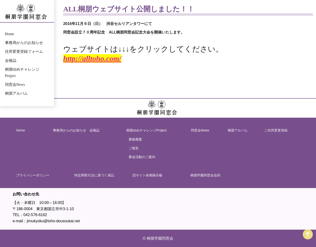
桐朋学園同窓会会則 (205, 175)
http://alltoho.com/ (92, 58)
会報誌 (10, 60)
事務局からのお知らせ (24, 43)
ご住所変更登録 (276, 130)
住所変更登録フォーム (24, 52)
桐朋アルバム (16, 93)
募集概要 (135, 139)
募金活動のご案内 (142, 157)
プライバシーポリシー (32, 175)
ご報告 (134, 148)
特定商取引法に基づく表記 (94, 175)
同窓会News (15, 84)
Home (9, 34)
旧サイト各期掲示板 (147, 175)
